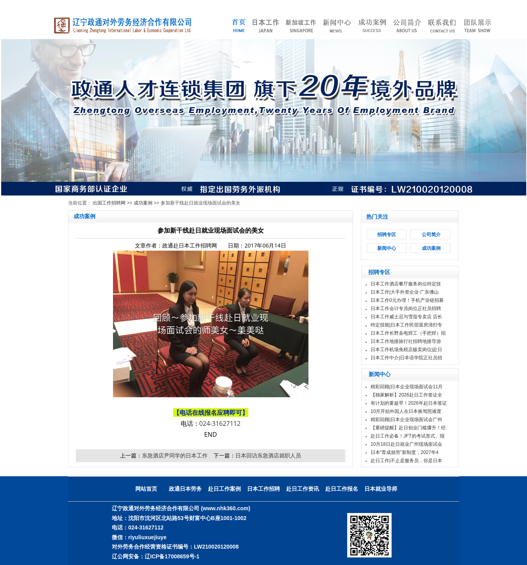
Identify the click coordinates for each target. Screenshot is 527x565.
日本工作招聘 (263, 489)
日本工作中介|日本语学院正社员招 (406, 358)
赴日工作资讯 (302, 489)
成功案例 (143, 203)
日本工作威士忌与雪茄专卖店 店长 (406, 316)
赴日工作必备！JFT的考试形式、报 (408, 436)
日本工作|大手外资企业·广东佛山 (405, 292)
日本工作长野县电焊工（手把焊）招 (408, 333)
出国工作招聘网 (109, 203)
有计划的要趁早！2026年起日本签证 (409, 403)
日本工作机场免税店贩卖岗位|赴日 (406, 349)
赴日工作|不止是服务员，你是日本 (406, 460)
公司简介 (431, 234)
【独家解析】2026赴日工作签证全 (406, 395)
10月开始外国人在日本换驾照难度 (406, 411)
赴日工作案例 (224, 489)
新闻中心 (386, 248)
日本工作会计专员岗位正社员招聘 (406, 308)
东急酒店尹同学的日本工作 (175, 455)
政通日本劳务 (185, 489)
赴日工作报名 (341, 489)
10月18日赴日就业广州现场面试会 (406, 444)
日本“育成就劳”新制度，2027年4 (404, 452)
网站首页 (146, 489)
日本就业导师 (380, 489)
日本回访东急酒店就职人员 (268, 455)
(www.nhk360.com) (225, 508)
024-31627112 (220, 423)
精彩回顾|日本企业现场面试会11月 (407, 386)
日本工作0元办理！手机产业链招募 (407, 300)
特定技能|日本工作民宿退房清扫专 (406, 325)
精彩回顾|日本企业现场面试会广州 (406, 419)
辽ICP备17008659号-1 (172, 556)
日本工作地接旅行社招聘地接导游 (406, 341)
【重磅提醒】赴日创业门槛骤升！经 (408, 427)
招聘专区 (386, 234)
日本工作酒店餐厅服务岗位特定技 (406, 284)
